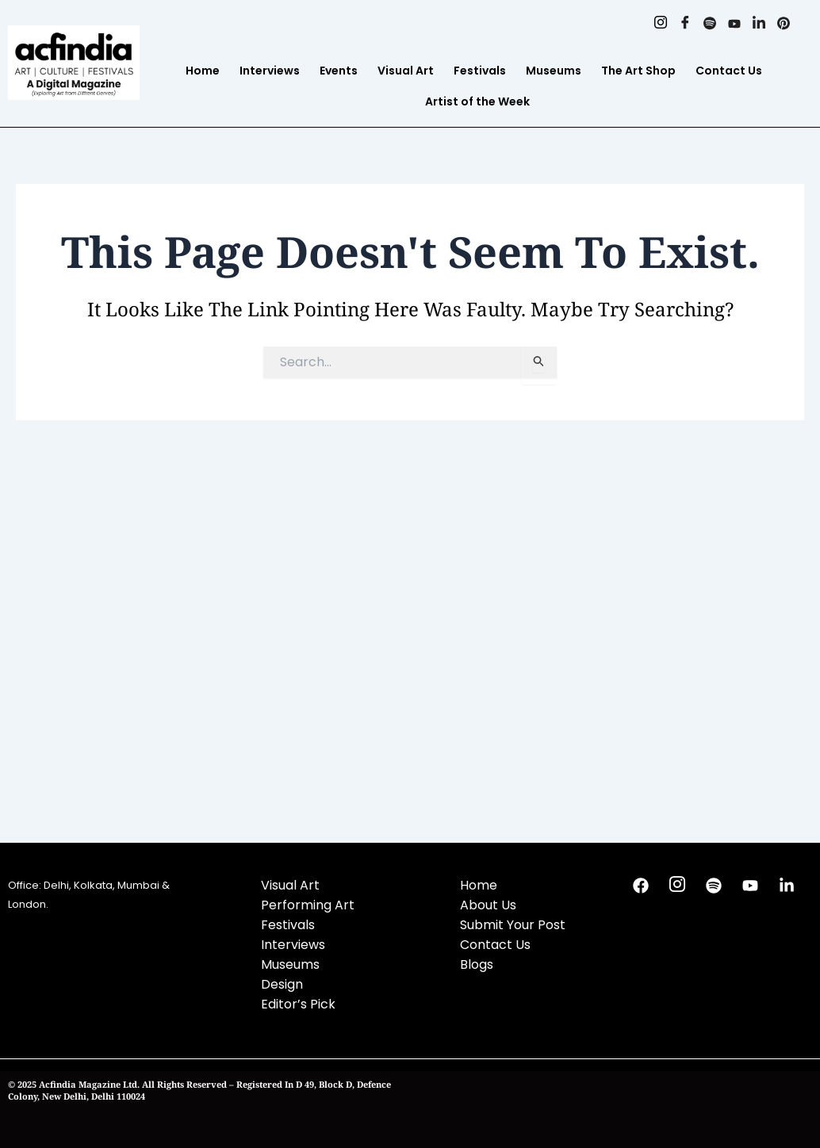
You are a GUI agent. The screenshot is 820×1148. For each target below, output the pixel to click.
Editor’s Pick (298, 1004)
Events (339, 70)
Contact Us (728, 70)
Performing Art (307, 905)
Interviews (269, 70)
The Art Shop (638, 70)
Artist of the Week (477, 101)
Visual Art (405, 70)
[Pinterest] (783, 24)
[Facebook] (684, 24)
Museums (553, 70)
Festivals (480, 70)
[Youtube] (734, 24)
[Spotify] (709, 24)
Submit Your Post (512, 925)
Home (203, 70)
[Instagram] (660, 24)
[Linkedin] (758, 24)
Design (282, 984)
